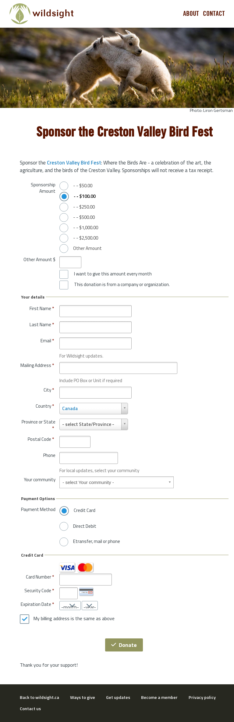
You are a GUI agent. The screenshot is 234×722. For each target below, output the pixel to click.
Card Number (38, 576)
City (49, 389)
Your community (39, 479)
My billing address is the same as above (74, 618)
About (191, 13)
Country (45, 405)
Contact (214, 13)
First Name (42, 308)
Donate (124, 645)
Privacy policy (202, 697)
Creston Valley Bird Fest (74, 163)
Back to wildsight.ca (39, 697)
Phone (49, 455)
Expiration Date (36, 604)
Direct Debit (84, 526)
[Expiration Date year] (90, 605)
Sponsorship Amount (43, 188)
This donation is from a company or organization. (122, 284)
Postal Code (41, 439)
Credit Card (84, 510)
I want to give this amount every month (113, 274)
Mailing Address (37, 365)
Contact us (30, 708)
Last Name (42, 324)
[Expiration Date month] (70, 605)
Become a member (159, 697)
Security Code (37, 590)
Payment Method (38, 509)
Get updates (118, 697)
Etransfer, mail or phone (96, 541)
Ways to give (82, 697)
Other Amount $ (39, 259)
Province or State (38, 425)
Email (47, 340)
